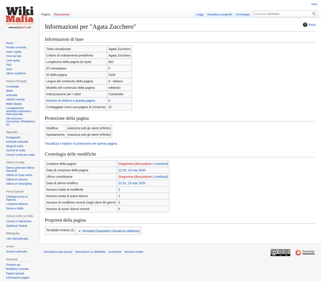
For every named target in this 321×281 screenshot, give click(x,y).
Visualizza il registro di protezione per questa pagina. (81, 143)
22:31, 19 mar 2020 (131, 183)
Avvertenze (114, 251)
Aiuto (309, 24)
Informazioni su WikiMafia (90, 251)
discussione (143, 164)
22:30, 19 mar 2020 (131, 170)
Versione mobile (133, 251)
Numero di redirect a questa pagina (70, 100)
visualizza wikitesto (125, 231)
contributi (160, 164)
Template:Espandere (96, 231)
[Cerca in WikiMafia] (285, 14)
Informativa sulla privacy (58, 251)
